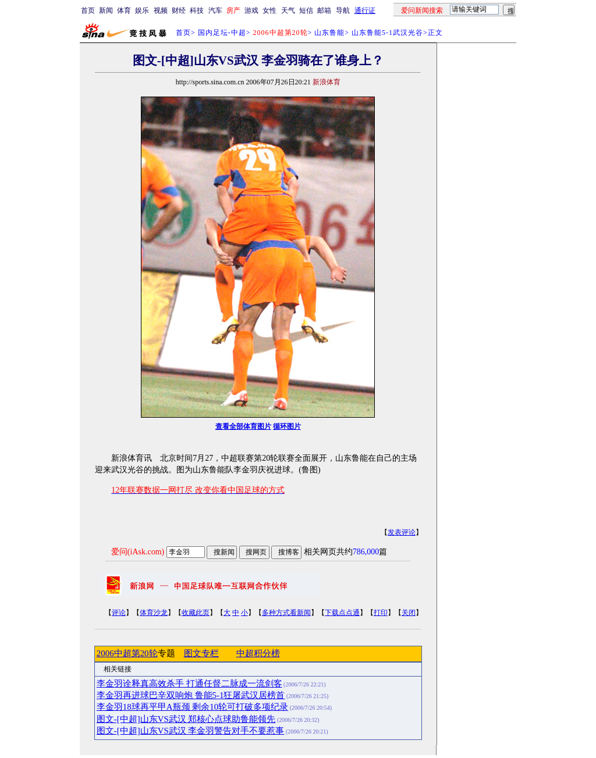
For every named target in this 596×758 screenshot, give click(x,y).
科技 (197, 10)
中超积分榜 (258, 653)
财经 (179, 10)
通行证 (364, 10)
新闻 (106, 10)
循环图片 (287, 426)
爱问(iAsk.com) (137, 551)
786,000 (366, 551)
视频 (161, 10)
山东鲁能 (329, 33)
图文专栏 (201, 653)
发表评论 (402, 532)
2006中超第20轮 (127, 653)
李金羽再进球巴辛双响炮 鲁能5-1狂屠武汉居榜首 (191, 695)
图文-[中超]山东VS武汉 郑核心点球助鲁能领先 (186, 719)
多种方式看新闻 (286, 612)
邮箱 (324, 10)
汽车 (215, 10)
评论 (119, 612)
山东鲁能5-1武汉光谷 (387, 33)
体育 (124, 10)
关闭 (409, 612)
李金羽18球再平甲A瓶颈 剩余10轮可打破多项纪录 (192, 706)
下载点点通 (342, 612)
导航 (343, 10)
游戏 (251, 10)
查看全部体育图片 (243, 426)
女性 (269, 10)
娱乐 (142, 10)
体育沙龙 (154, 612)
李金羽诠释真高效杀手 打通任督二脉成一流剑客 (189, 683)
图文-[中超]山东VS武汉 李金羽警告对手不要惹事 (191, 730)
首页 (88, 10)
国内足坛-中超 (222, 33)
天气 (288, 10)
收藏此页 (196, 612)
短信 (306, 10)
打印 (381, 612)
